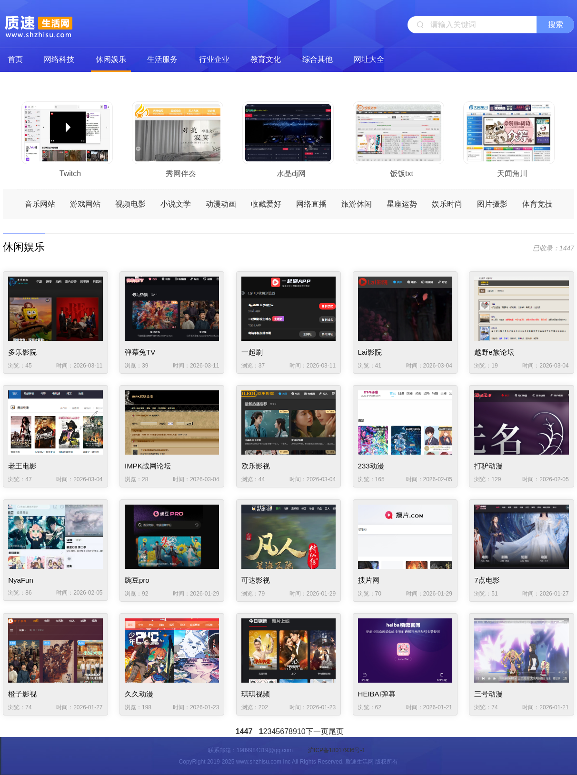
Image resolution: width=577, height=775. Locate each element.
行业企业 (214, 59)
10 (301, 731)
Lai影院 (370, 352)
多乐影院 (22, 352)
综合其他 (317, 59)
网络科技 (59, 59)
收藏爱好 (266, 204)
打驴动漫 (488, 466)
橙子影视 (22, 694)
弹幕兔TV (140, 352)
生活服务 (162, 59)
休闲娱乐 (111, 59)
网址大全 (369, 59)
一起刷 (252, 352)
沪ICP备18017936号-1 (336, 750)
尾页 (336, 731)
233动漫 (371, 466)
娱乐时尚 (447, 204)
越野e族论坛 (494, 352)
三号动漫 (488, 694)
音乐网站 (40, 204)
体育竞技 (537, 204)
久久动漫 (139, 694)
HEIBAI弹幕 (377, 694)
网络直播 (311, 204)
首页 (15, 59)
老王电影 (22, 466)
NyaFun (20, 580)
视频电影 (130, 204)
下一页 (317, 731)
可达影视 (255, 580)
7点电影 (486, 580)
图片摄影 (492, 204)
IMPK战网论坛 (148, 466)
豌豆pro (137, 580)
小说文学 (175, 204)
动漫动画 (221, 204)
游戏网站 (85, 204)
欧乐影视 (255, 466)
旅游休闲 (356, 204)
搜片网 (368, 580)
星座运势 (402, 204)
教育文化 (265, 59)
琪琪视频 (255, 694)
